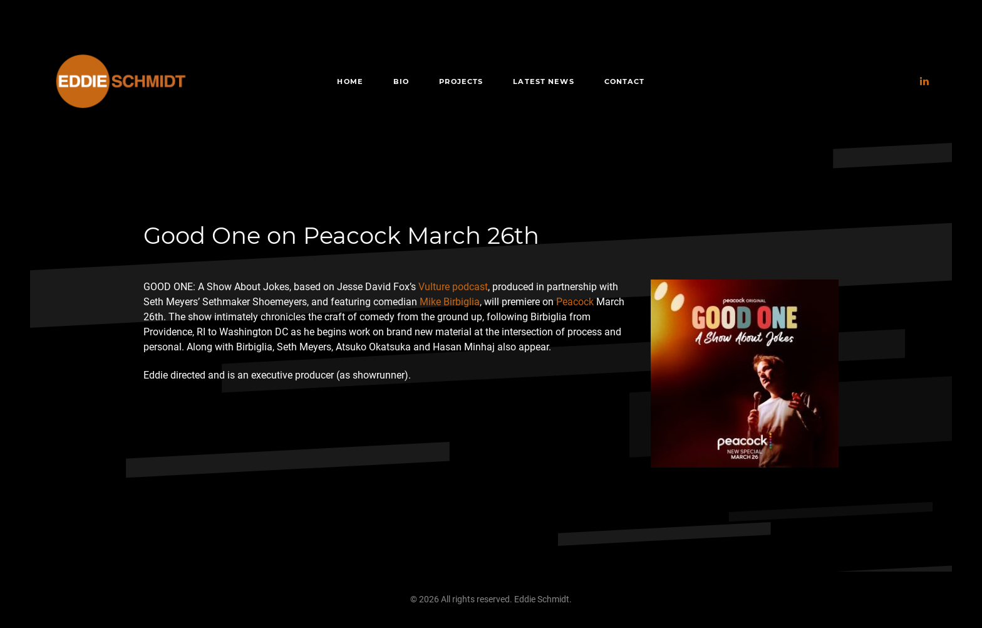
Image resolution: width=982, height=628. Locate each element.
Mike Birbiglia (450, 302)
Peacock (575, 302)
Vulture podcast (453, 287)
